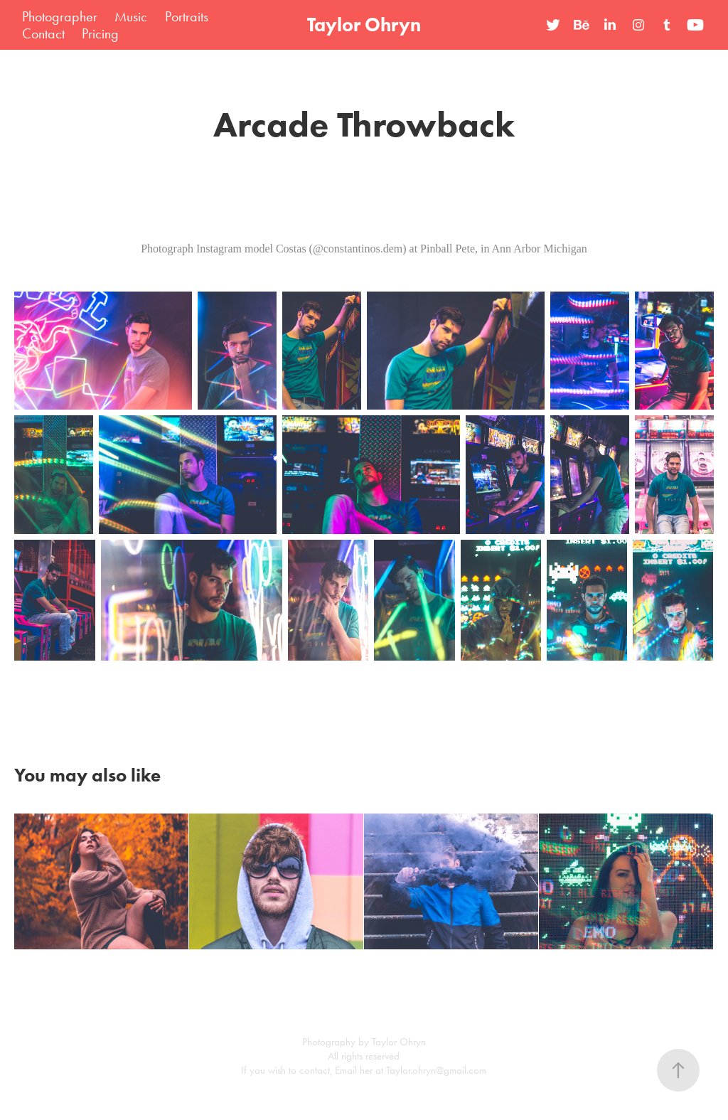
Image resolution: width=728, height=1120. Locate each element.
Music (130, 16)
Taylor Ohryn (364, 24)
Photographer (59, 16)
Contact (43, 33)
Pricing (100, 33)
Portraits (186, 16)
